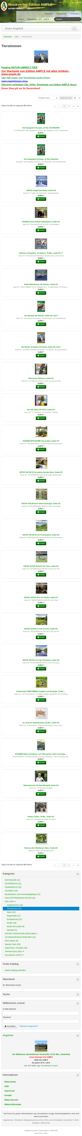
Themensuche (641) (14, 951)
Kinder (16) (11, 923)
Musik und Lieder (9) (15, 926)
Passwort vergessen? (29, 1026)
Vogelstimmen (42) (15, 905)
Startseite (48, 14)
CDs (16, 37)
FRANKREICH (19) (13, 887)
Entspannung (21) (14, 919)
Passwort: (7, 1017)
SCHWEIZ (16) (11, 891)
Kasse (21, 19)
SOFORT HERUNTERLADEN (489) (21, 933)
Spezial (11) (12, 930)
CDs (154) (10, 901)
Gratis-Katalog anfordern (15, 970)
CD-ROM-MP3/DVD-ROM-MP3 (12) (20, 937)
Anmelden (75, 14)
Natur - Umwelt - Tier (19, 8)
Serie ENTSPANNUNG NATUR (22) (20, 898)
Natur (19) (11, 912)
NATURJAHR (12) (12, 880)
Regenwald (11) (13, 916)
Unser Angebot (14, 28)
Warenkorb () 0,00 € (40, 19)
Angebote (8, 1035)
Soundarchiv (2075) (14, 955)
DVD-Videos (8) (11, 941)
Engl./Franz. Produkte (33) (16, 948)
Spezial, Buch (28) (12, 944)
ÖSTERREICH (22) (13, 883)
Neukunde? (61, 14)
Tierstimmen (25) (14, 908)
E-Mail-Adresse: (9, 1009)
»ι (78, 106)
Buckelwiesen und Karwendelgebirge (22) (22, 894)
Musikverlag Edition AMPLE (30, 4)
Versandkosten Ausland (49, 1066)
